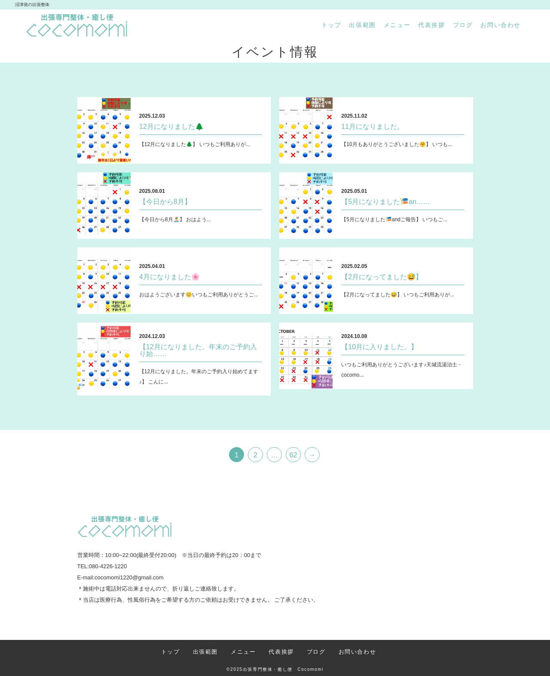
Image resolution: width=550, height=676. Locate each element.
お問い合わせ (500, 24)
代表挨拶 (431, 24)
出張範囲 (362, 24)
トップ (331, 24)
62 (293, 455)
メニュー (397, 24)
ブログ (463, 24)
